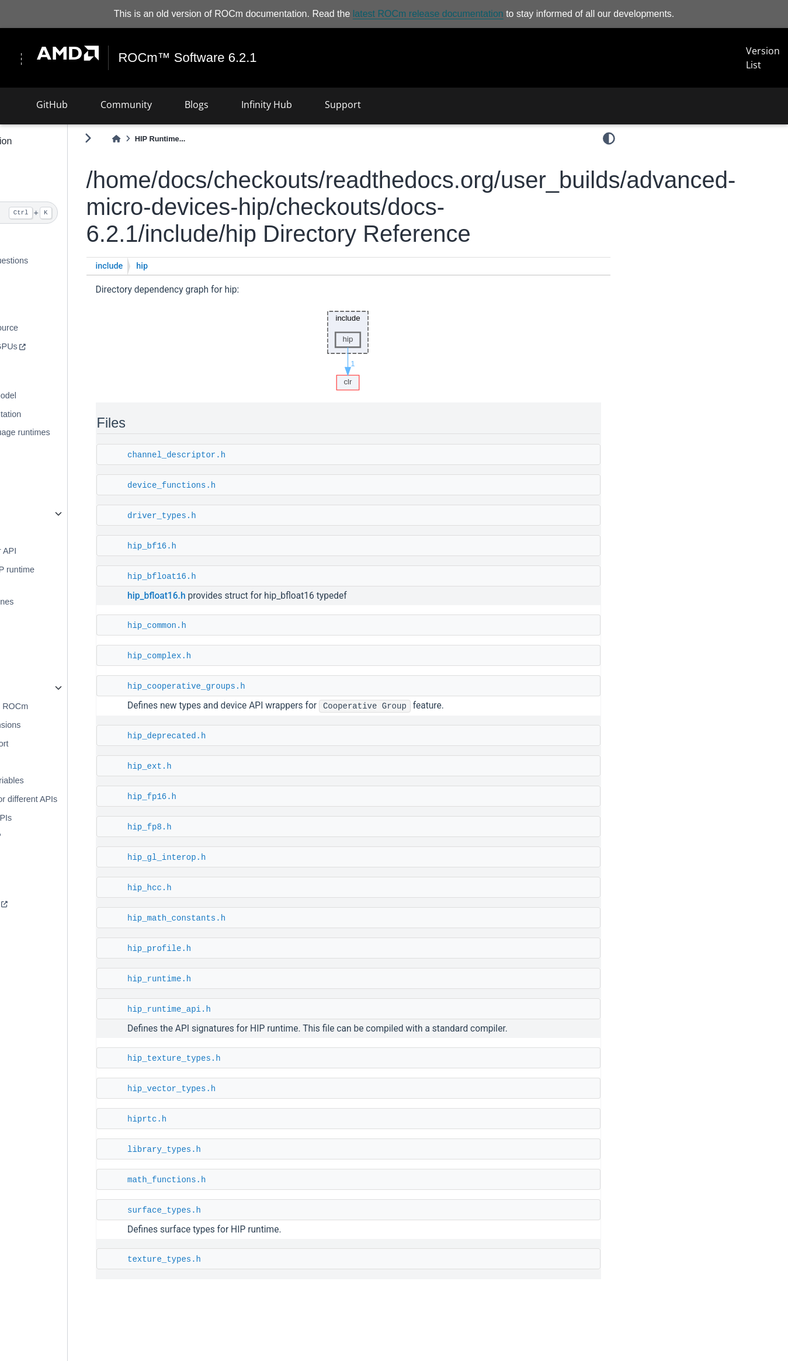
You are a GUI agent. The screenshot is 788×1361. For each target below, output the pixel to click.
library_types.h (254, 1149)
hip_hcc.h (239, 888)
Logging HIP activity (52, 638)
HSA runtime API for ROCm (66, 706)
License (29, 1045)
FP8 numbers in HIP (53, 836)
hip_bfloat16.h (251, 576)
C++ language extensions (62, 725)
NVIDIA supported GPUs (61, 346)
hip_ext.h (239, 766)
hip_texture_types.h (264, 1058)
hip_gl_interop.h (256, 857)
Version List (768, 57)
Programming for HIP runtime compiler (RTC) (69, 576)
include (199, 266)
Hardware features (49, 854)
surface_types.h (254, 1210)
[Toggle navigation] (24, 58)
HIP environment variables (64, 780)
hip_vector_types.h (261, 1088)
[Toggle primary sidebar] (178, 138)
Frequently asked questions (66, 260)
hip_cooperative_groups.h (276, 686)
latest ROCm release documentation (428, 14)
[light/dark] (609, 138)
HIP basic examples (52, 903)
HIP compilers (41, 465)
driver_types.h (251, 515)
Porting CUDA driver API (60, 550)
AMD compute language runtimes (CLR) (77, 439)
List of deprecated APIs (58, 817)
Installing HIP (40, 309)
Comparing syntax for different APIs (81, 799)
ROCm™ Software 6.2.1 (195, 58)
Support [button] (343, 104)
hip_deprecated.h (256, 736)
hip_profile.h (249, 948)
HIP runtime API (45, 513)
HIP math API (40, 761)
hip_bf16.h (241, 546)
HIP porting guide (47, 532)
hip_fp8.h (239, 827)
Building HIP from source (61, 327)
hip (232, 266)
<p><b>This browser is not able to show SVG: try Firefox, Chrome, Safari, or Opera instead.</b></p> (393, 347)
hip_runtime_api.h (259, 1009)
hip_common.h (246, 625)
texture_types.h (254, 1259)
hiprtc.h (236, 1119)
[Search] (78, 213)
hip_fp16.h (241, 796)
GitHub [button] (52, 104)
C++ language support (56, 743)
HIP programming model (60, 395)
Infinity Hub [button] (266, 104)
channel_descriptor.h (266, 455)
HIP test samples (47, 940)
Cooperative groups (52, 996)
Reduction (34, 977)
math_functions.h (256, 1180)
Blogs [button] (197, 104)
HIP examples (41, 921)
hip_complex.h (249, 656)
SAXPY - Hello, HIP (51, 959)
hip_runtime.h (249, 979)
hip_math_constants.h (266, 918)
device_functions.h (261, 485)
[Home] (207, 139)
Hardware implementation (63, 413)
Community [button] (126, 104)
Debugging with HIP (52, 620)
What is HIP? (39, 241)
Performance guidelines (59, 601)
